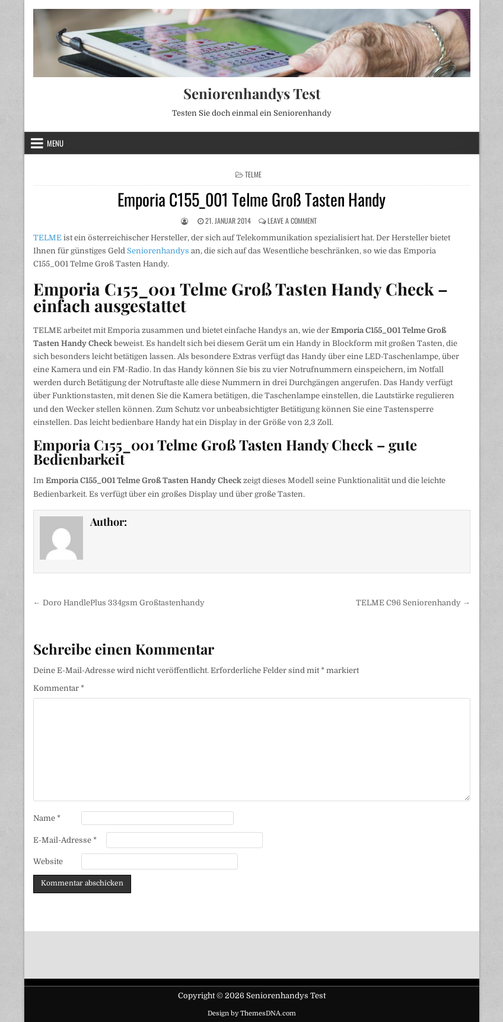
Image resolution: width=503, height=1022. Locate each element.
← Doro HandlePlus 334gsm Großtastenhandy (119, 602)
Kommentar (58, 688)
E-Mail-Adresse (65, 840)
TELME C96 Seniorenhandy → (413, 602)
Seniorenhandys (158, 250)
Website (48, 861)
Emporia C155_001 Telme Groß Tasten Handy (251, 199)
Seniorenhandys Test (251, 93)
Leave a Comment (292, 220)
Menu (55, 143)
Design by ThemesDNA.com (252, 1013)
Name (47, 818)
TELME (253, 174)
